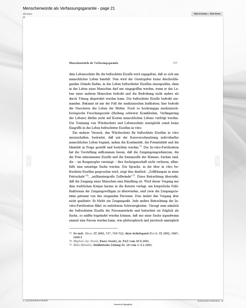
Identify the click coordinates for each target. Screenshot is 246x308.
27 (209, 301)
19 (44, 301)
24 (203, 301)
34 (222, 301)
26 (207, 301)
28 (212, 301)
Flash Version (215, 14)
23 (200, 301)
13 (31, 301)
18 (42, 301)
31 (219, 301)
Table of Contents (201, 14)
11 (26, 301)
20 (47, 301)
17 (40, 301)
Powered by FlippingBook (123, 304)
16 (38, 301)
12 (29, 301)
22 (198, 301)
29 (214, 301)
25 (205, 301)
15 (35, 301)
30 (216, 301)
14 (33, 301)
